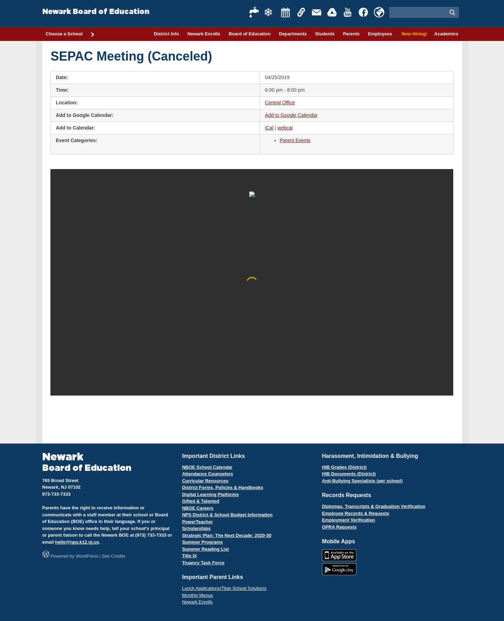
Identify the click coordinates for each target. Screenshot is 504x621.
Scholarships (196, 528)
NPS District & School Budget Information (227, 514)
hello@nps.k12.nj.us (77, 542)
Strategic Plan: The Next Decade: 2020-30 (226, 535)
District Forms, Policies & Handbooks (222, 487)
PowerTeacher (197, 521)
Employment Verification (348, 520)
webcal (285, 128)
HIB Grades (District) (344, 467)
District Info (166, 33)
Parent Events (295, 140)
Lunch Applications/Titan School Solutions (224, 588)
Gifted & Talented (200, 501)
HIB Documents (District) (349, 473)
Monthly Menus (197, 595)
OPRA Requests (339, 527)
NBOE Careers (198, 508)
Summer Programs (202, 542)
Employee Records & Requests (355, 513)
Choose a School (70, 34)
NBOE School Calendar (207, 467)
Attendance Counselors (207, 473)
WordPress (87, 556)
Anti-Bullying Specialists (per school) (362, 480)
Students (325, 33)
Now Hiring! (413, 33)
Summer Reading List (205, 549)
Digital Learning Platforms (210, 494)
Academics (446, 33)
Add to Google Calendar (291, 115)
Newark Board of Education (95, 11)
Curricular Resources (205, 480)
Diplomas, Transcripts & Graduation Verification (373, 506)
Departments (293, 33)
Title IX (189, 555)
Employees (380, 33)
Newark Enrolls (203, 33)
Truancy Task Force (203, 562)
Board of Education (250, 33)
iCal (269, 128)
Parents (351, 33)
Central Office (280, 102)
